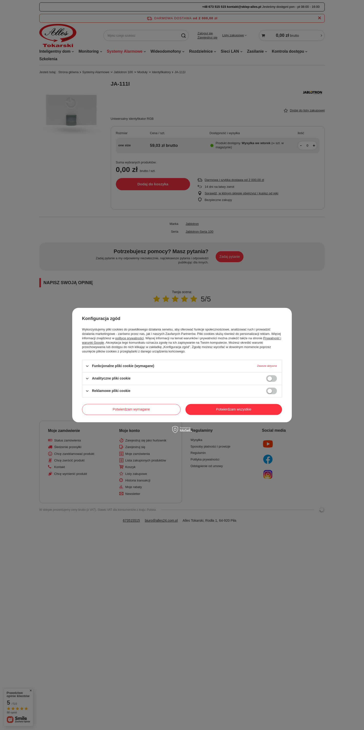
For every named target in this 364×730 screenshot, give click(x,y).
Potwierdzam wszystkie (234, 409)
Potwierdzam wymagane (131, 409)
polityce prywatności (129, 338)
